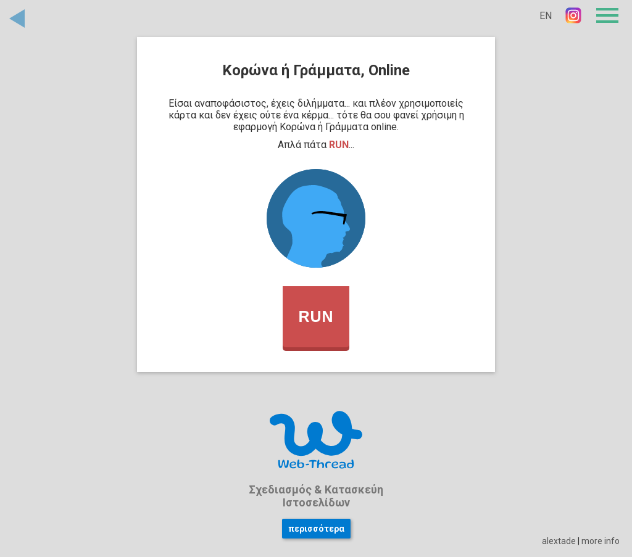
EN (545, 16)
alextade (559, 541)
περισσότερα (316, 529)
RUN (315, 316)
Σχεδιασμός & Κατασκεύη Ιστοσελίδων (316, 496)
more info (600, 541)
